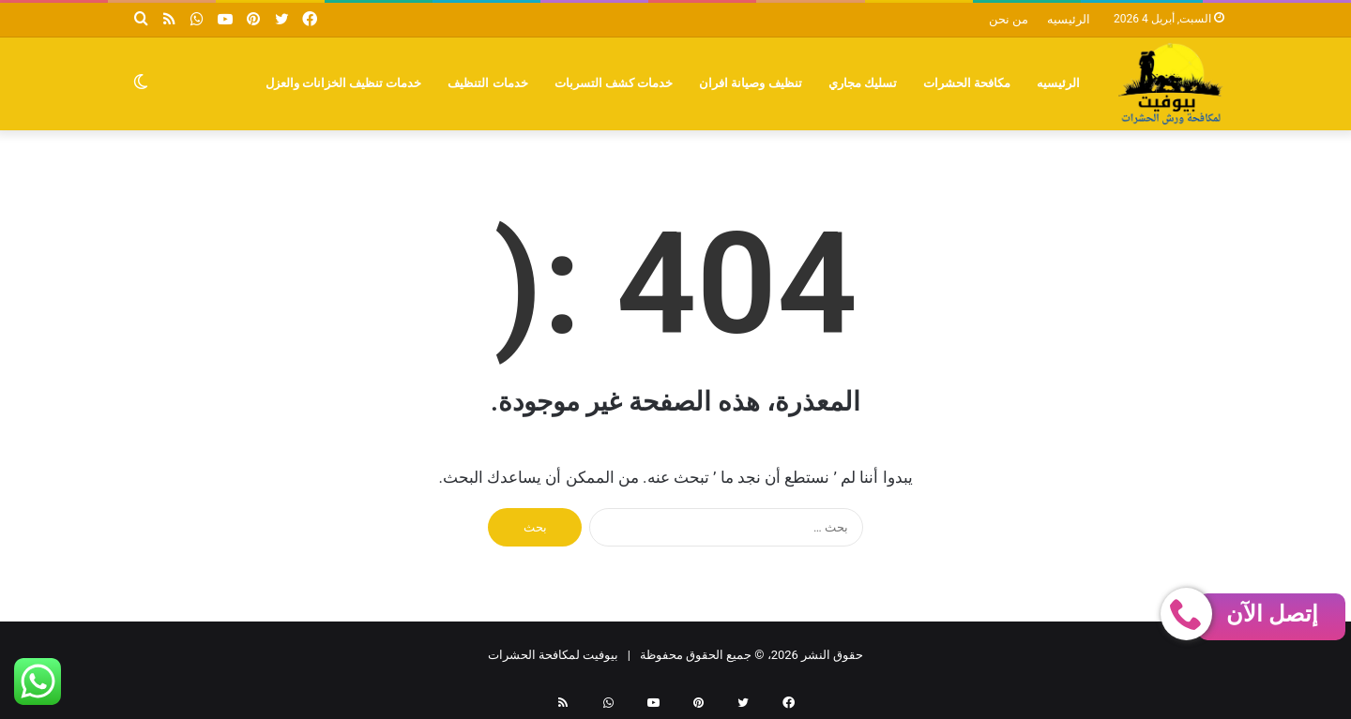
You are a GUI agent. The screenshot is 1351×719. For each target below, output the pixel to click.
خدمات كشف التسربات (614, 83)
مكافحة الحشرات (966, 83)
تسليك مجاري (862, 83)
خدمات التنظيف (487, 83)
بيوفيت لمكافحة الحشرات (553, 655)
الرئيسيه (1068, 19)
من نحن (1008, 19)
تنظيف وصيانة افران (750, 83)
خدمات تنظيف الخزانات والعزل (344, 83)
